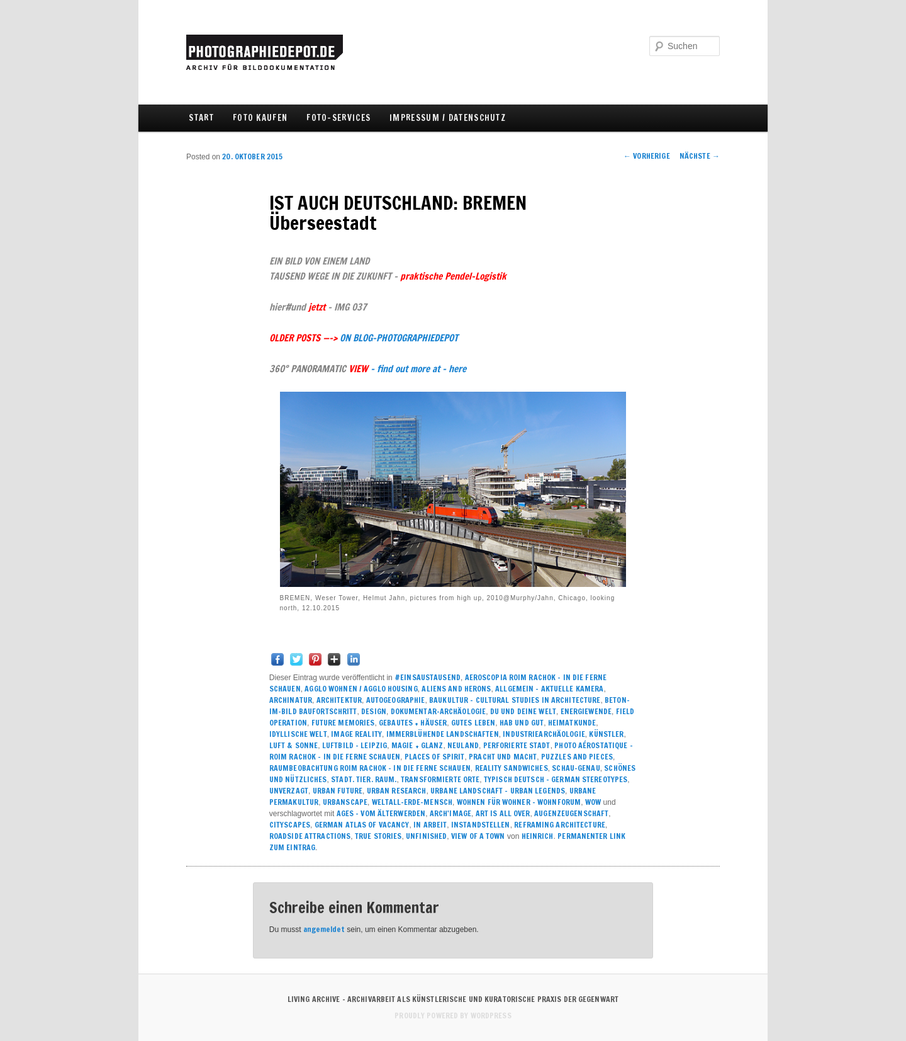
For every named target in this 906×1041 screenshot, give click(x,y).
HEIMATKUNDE (572, 722)
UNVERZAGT (288, 790)
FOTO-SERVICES (338, 117)
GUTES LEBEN (473, 722)
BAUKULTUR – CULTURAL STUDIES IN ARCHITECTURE (514, 700)
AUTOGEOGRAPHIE (395, 700)
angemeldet (324, 929)
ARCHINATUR (290, 700)
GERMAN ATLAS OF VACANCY (362, 824)
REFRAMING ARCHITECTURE (559, 824)
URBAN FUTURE (337, 790)
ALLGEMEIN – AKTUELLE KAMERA (549, 688)
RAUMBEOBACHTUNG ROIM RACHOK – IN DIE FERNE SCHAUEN (370, 768)
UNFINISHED (426, 836)
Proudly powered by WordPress (452, 1015)
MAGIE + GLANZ (417, 745)
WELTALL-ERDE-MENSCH (412, 802)
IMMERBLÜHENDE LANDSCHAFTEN (442, 734)
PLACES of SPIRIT (435, 756)
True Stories (378, 836)
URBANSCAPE (345, 802)
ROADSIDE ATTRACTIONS (309, 836)
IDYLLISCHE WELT (298, 734)
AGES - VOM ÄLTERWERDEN (381, 813)
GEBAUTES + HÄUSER (413, 722)
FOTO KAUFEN (260, 117)
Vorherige (647, 156)
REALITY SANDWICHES (511, 768)
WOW (593, 802)
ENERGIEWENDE (586, 711)
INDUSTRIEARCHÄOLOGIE (543, 734)
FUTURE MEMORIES (343, 722)
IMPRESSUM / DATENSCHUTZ (447, 117)
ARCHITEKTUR (339, 700)
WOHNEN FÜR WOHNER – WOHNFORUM (519, 802)
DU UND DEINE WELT (523, 711)
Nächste (700, 156)
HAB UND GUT (522, 722)
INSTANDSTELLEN (480, 824)
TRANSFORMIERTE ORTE (440, 779)
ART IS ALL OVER (503, 813)
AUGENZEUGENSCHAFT (571, 813)
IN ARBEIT (430, 824)
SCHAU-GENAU (576, 768)
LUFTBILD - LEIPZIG (354, 745)
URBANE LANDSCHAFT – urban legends (497, 790)
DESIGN (373, 711)
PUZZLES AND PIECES (577, 756)
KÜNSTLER (606, 734)
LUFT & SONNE (293, 745)
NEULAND (463, 745)
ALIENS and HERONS (456, 688)
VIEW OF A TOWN (478, 836)
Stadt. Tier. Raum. (363, 779)
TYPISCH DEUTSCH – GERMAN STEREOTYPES (555, 779)
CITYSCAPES (289, 824)
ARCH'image (450, 813)
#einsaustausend (427, 677)
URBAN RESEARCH (397, 790)
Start (201, 117)
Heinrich (538, 836)
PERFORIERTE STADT (517, 745)
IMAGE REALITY (356, 734)
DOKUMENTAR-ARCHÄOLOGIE (438, 711)
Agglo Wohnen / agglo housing (361, 688)
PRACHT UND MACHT (503, 756)
